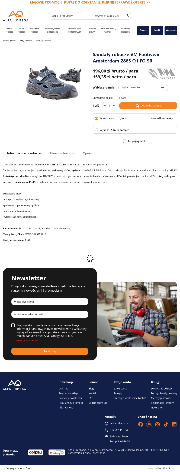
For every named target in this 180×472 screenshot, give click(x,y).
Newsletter (157, 407)
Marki (157, 30)
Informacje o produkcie (24, 153)
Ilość (96, 106)
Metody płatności (161, 398)
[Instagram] (157, 424)
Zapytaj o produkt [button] (134, 141)
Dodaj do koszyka (149, 106)
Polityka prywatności (70, 398)
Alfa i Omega (66, 407)
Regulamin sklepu (69, 393)
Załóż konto (120, 388)
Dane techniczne (62, 153)
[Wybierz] (13, 325)
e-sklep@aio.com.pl (121, 423)
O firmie (63, 388)
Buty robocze (21, 30)
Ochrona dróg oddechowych (74, 30)
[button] (162, 118)
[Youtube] (149, 424)
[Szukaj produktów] (90, 16)
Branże (143, 30)
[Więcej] (113, 105)
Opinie (87, 153)
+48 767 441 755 (119, 429)
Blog (91, 388)
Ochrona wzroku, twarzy (108, 30)
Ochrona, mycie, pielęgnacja (52, 30)
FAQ (91, 398)
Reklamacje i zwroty (162, 402)
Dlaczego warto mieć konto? (130, 398)
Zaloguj (118, 393)
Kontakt (93, 393)
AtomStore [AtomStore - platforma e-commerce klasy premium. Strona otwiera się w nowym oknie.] (168, 468)
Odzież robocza (9, 30)
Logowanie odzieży (161, 388)
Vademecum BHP (98, 402)
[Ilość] (109, 105)
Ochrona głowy (92, 30)
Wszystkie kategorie (127, 30)
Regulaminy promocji (71, 402)
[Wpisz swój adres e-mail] (49, 314)
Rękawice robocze (34, 30)
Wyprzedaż (171, 30)
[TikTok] (166, 424)
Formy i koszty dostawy (164, 393)
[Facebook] (140, 424)
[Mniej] (104, 105)
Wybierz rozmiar (104, 87)
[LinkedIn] (174, 424)
